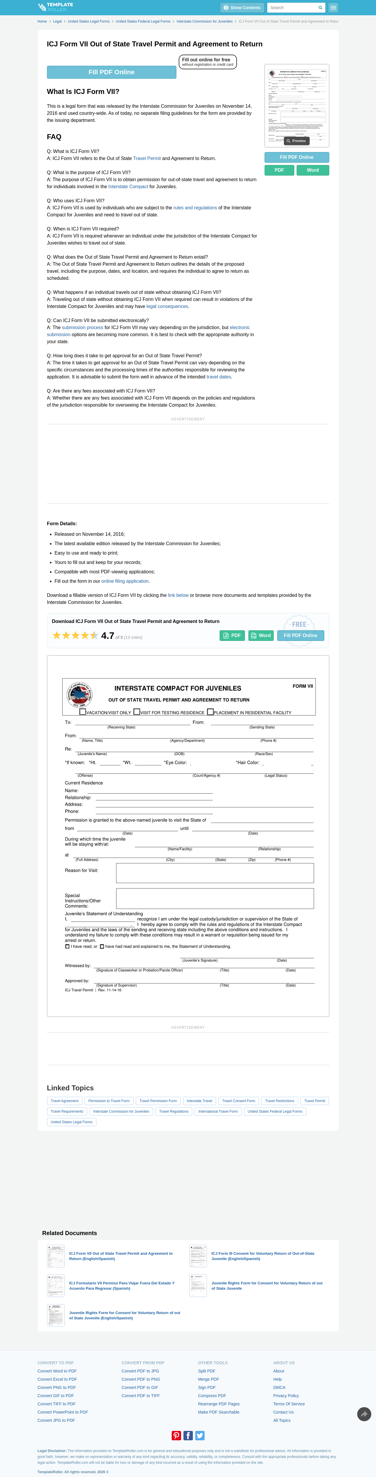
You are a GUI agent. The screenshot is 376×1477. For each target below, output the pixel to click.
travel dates (219, 376)
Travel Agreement (64, 1101)
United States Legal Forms (72, 1122)
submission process (82, 327)
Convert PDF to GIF (140, 1387)
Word (313, 170)
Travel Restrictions (279, 1101)
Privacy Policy (286, 1395)
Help (277, 1379)
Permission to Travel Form (109, 1101)
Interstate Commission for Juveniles (121, 1111)
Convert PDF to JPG (140, 1371)
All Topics (282, 1420)
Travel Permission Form (158, 1101)
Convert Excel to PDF (57, 1379)
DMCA (279, 1387)
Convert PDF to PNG (141, 1379)
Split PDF (206, 1371)
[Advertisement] (188, 464)
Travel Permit (147, 158)
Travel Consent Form (238, 1101)
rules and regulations (195, 207)
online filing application (125, 581)
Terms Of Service (289, 1404)
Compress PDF (212, 1395)
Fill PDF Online (111, 72)
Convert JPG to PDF (56, 1420)
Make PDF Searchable (219, 1412)
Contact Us (283, 1412)
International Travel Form (218, 1111)
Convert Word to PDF (57, 1371)
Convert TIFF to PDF (57, 1404)
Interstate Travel (199, 1101)
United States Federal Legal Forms (275, 1111)
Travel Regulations (174, 1111)
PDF (279, 170)
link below (178, 595)
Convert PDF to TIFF (141, 1395)
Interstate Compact (128, 186)
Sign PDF (207, 1387)
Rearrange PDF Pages (219, 1404)
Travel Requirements (67, 1111)
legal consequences (167, 306)
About (278, 1371)
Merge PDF (208, 1379)
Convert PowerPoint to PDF (63, 1412)
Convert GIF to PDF (56, 1395)
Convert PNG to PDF (57, 1387)
